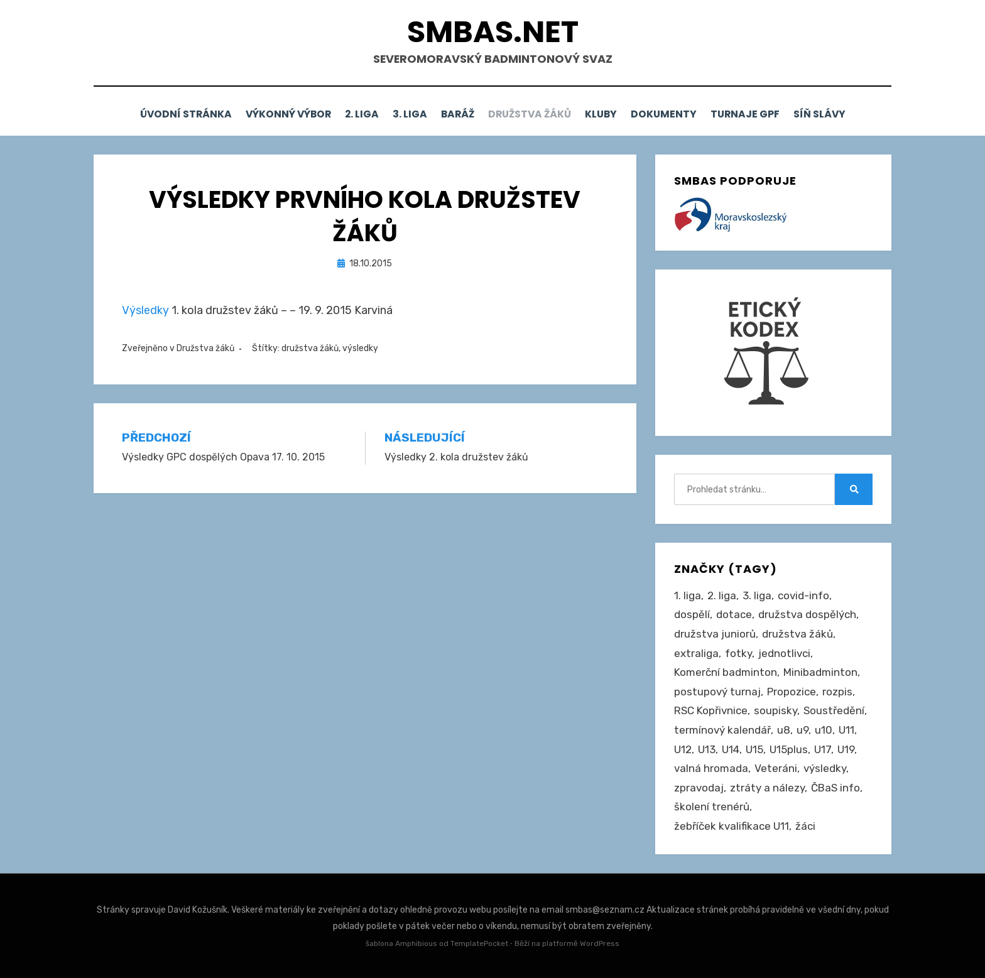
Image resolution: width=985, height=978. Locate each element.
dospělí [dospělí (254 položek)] (692, 613)
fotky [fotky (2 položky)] (738, 652)
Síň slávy (845, 114)
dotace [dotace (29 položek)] (734, 613)
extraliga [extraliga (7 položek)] (696, 652)
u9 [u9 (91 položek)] (802, 729)
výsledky (360, 347)
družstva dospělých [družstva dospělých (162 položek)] (807, 613)
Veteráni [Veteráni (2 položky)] (775, 767)
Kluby (612, 114)
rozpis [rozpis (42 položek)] (837, 691)
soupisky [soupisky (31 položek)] (775, 710)
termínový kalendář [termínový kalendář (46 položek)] (722, 729)
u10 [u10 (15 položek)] (823, 729)
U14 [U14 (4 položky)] (730, 748)
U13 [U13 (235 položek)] (707, 748)
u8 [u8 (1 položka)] (783, 729)
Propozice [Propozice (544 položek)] (791, 691)
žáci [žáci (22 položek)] (805, 825)
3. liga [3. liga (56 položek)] (757, 595)
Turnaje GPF (765, 114)
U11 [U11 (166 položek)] (846, 729)
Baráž (456, 114)
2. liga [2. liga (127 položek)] (721, 595)
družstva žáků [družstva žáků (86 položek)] (797, 633)
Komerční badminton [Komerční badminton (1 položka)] (725, 671)
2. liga (346, 114)
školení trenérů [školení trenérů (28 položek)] (711, 806)
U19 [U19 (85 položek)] (845, 748)
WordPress (599, 942)
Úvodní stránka (158, 114)
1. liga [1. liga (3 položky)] (687, 595)
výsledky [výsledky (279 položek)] (824, 767)
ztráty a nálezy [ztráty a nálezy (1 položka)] (767, 787)
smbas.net (493, 32)
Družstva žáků (534, 114)
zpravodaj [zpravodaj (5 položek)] (699, 787)
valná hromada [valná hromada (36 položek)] (711, 767)
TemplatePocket (479, 942)
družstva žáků (310, 347)
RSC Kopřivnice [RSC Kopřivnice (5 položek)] (711, 710)
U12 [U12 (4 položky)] (683, 748)
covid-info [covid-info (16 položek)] (803, 595)
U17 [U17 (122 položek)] (822, 748)
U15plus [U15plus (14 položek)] (789, 748)
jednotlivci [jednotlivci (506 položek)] (784, 652)
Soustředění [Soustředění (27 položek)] (833, 710)
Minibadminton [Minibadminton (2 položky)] (820, 671)
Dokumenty (680, 114)
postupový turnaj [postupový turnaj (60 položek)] (717, 691)
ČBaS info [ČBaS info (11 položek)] (835, 787)
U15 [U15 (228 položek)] (754, 748)
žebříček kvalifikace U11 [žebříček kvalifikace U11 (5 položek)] (731, 825)
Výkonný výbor (266, 114)
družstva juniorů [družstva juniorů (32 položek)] (715, 633)
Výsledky (145, 309)
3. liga (401, 114)
